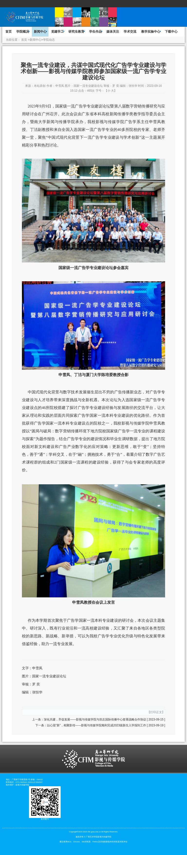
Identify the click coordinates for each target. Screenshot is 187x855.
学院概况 (22, 31)
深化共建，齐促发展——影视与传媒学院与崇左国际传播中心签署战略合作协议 (95, 719)
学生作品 (95, 31)
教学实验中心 (150, 31)
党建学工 (57, 31)
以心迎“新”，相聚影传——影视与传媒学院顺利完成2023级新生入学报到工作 (96, 725)
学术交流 (130, 31)
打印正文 (156, 712)
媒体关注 (112, 31)
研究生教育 (76, 31)
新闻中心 (40, 31)
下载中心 (171, 31)
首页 (8, 31)
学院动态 (49, 39)
